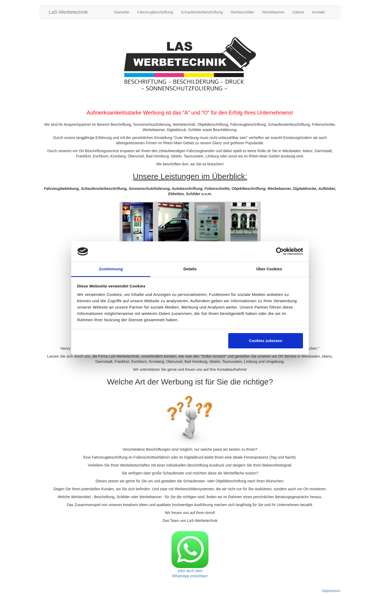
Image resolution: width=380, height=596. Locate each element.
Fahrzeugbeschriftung (155, 12)
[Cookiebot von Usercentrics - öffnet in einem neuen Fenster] (280, 252)
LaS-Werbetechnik (68, 12)
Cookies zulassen (265, 340)
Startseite (121, 12)
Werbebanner (273, 12)
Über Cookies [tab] (269, 269)
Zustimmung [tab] (111, 269)
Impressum (331, 591)
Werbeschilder (242, 12)
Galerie (298, 12)
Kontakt (318, 12)
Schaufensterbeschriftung (202, 12)
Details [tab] (190, 269)
